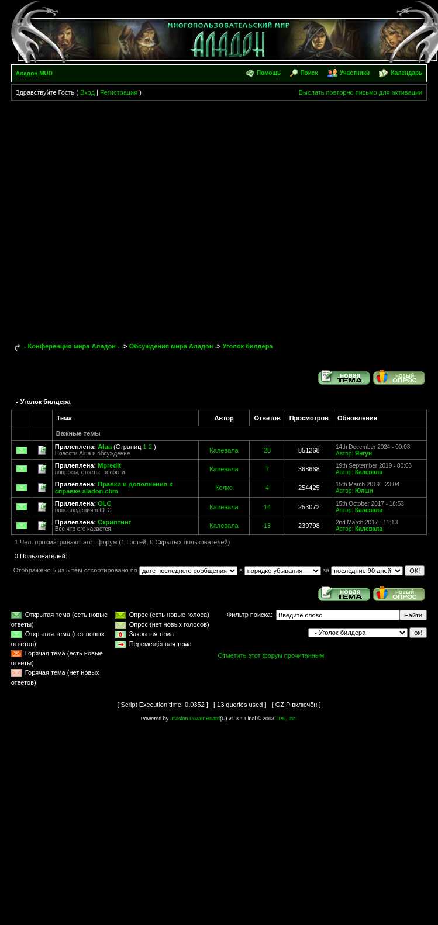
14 (267, 506)
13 (267, 525)
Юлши (364, 491)
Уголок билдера (248, 346)
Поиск (309, 73)
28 (267, 450)
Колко (224, 487)
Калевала (223, 450)
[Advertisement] (115, 216)
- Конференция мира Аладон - (72, 346)
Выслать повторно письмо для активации (361, 92)
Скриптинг (114, 522)
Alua (105, 446)
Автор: (344, 453)
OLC (104, 503)
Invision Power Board (195, 719)
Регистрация (118, 92)
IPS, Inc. (287, 719)
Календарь (406, 73)
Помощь (269, 73)
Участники (355, 73)
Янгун (363, 453)
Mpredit (109, 465)
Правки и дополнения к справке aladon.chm (114, 488)
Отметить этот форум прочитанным (271, 655)
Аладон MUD (34, 73)
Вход (87, 92)
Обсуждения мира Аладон (171, 346)
